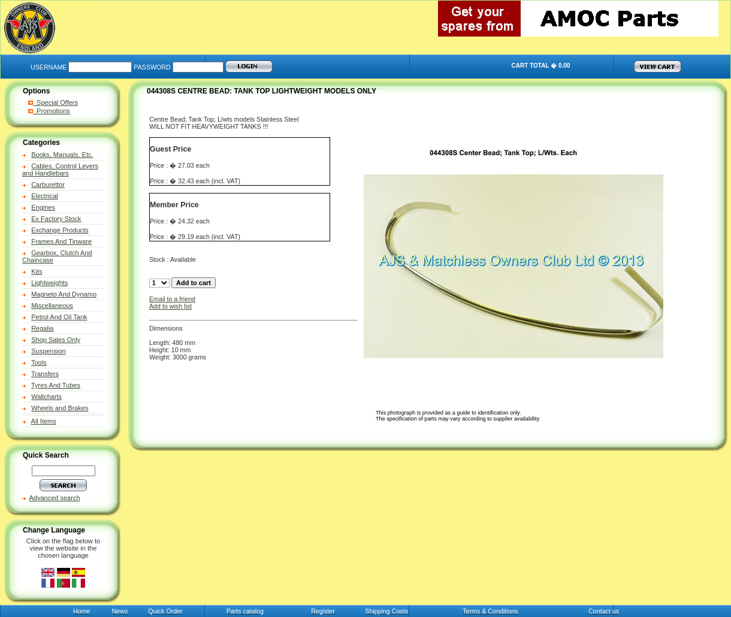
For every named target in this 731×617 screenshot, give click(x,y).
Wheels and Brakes (59, 408)
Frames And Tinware (61, 241)
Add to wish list (170, 306)
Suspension (48, 351)
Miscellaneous (52, 305)
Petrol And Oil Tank (59, 316)
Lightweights (49, 282)
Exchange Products (59, 230)
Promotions (49, 110)
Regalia (42, 328)
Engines (43, 207)
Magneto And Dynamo (63, 294)
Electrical (44, 195)
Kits (36, 271)
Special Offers (53, 102)
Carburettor (48, 184)
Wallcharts (46, 396)
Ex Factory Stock (56, 218)
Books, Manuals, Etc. (62, 154)
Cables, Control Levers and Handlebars (60, 169)
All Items (43, 421)
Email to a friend (172, 299)
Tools (39, 362)
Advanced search (54, 497)
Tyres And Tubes (55, 385)
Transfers (45, 373)
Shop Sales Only (55, 339)
